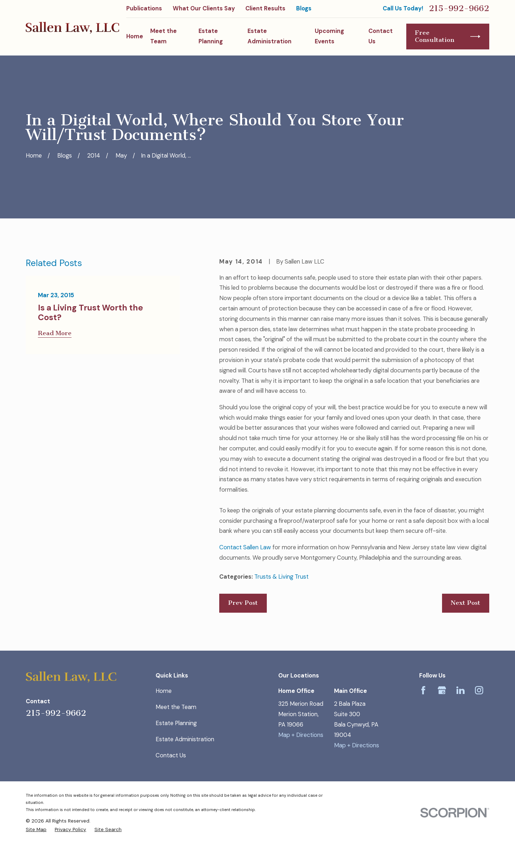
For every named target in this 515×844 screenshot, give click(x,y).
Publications (144, 8)
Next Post (465, 603)
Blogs (304, 8)
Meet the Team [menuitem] (163, 36)
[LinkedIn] (460, 690)
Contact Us (171, 755)
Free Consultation (447, 36)
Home (164, 691)
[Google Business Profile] (442, 690)
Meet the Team (176, 707)
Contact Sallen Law (245, 547)
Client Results (265, 8)
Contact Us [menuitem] (380, 36)
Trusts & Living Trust (281, 576)
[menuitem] (36, 829)
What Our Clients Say (204, 8)
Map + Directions (300, 735)
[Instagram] (479, 690)
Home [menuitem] (134, 36)
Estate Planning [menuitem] (210, 36)
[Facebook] (423, 690)
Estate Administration (185, 739)
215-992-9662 (459, 9)
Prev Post (243, 603)
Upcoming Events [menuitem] (329, 36)
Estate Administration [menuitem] (269, 36)
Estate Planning (176, 723)
